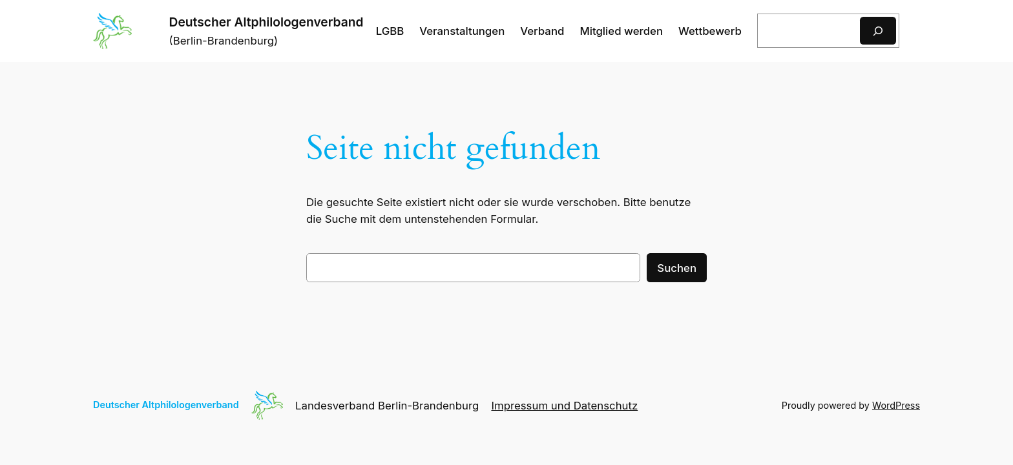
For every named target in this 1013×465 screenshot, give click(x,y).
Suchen (676, 268)
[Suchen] (878, 31)
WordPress (896, 405)
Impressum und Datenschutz (564, 405)
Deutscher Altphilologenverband (266, 22)
